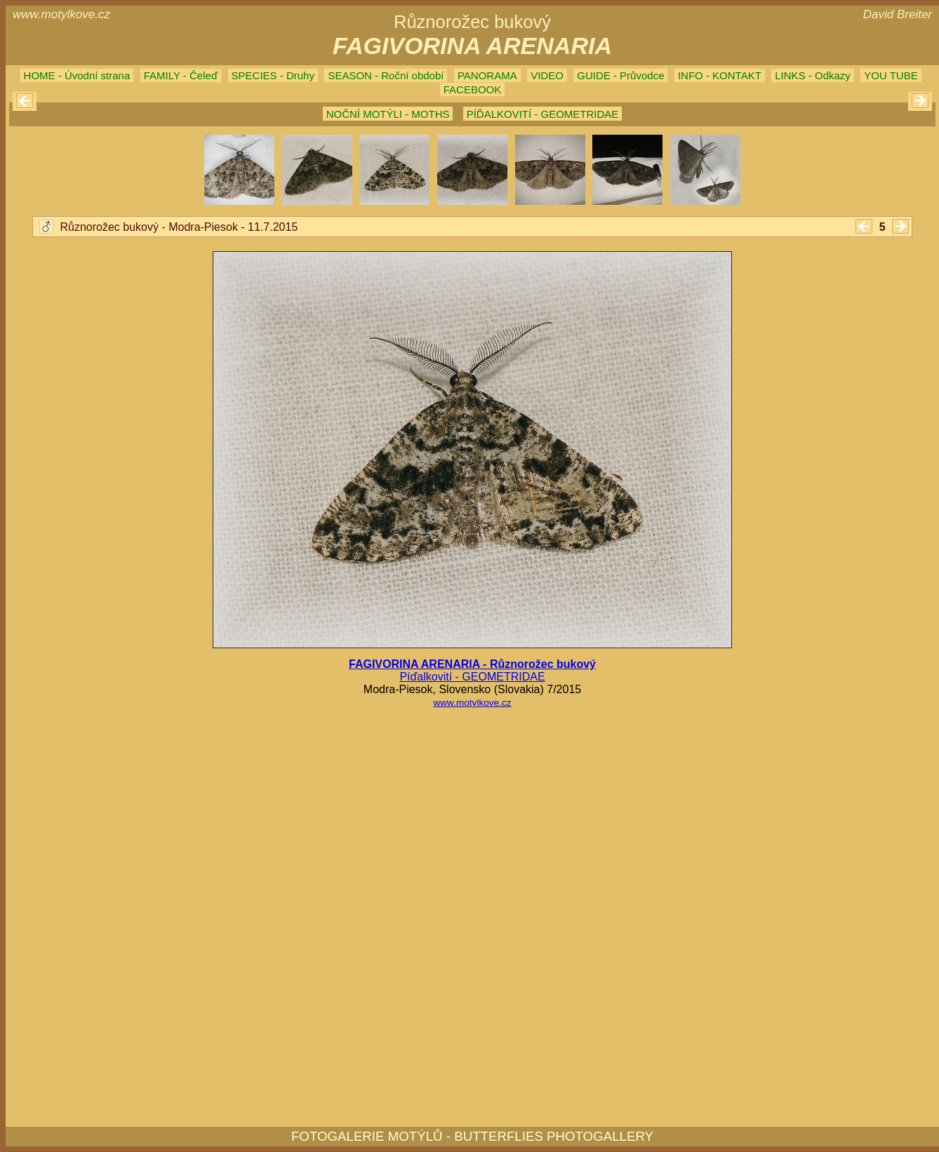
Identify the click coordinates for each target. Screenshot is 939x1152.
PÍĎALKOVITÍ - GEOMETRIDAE (543, 114)
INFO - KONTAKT (719, 75)
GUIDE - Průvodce (620, 75)
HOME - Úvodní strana (77, 75)
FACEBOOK (473, 89)
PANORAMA (487, 75)
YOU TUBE (890, 75)
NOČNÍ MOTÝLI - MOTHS (388, 114)
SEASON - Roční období (386, 75)
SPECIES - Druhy (273, 75)
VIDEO (547, 75)
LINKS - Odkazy (813, 75)
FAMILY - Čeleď (181, 75)
